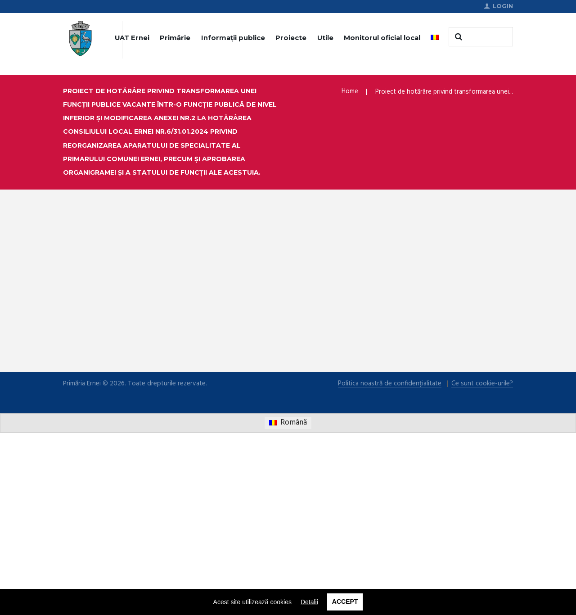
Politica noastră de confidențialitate (390, 566)
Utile (325, 38)
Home (350, 91)
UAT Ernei (132, 38)
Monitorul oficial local (382, 38)
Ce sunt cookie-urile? (482, 566)
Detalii (309, 602)
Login (503, 6)
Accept (345, 602)
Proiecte (290, 38)
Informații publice (233, 38)
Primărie (175, 38)
